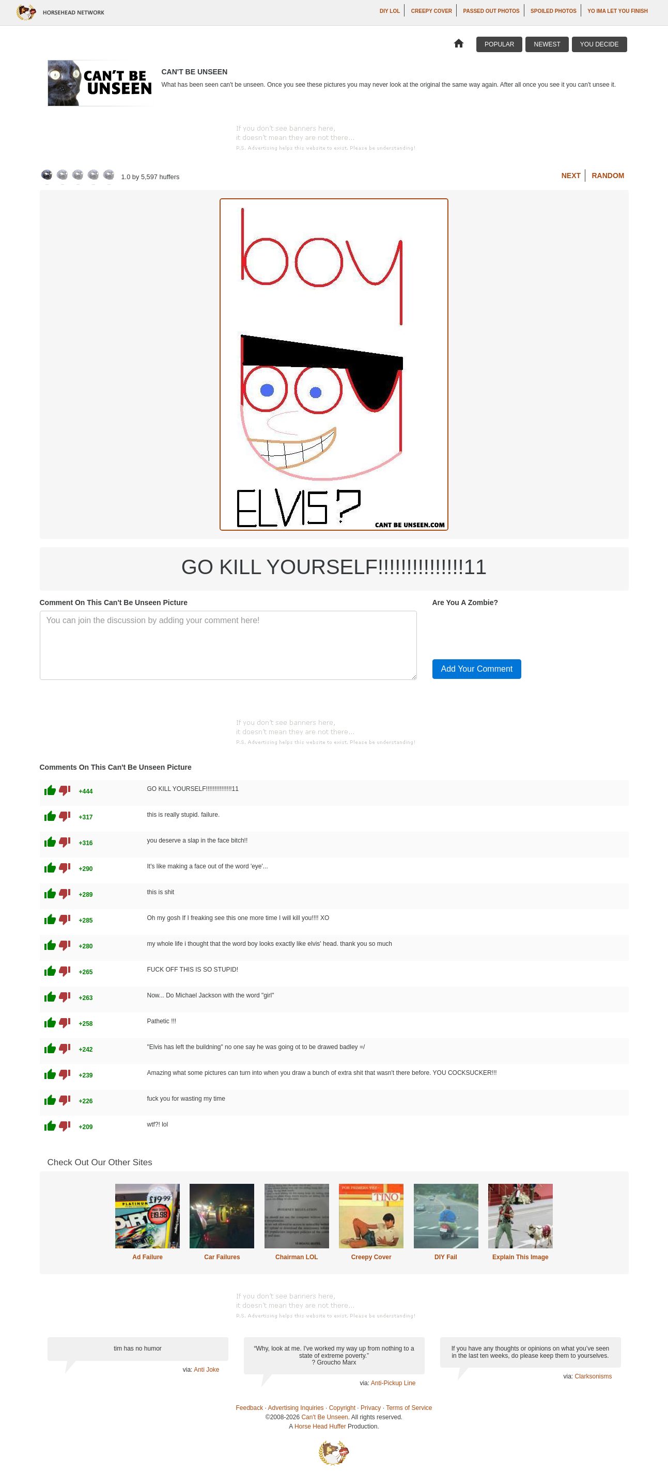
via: (188, 1369)
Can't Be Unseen (324, 1417)
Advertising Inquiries (296, 1407)
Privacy (371, 1407)
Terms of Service (409, 1407)
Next (571, 175)
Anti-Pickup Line (393, 1383)
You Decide (599, 44)
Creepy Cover (431, 11)
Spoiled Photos (554, 11)
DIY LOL (390, 11)
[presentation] (510, 631)
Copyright (342, 1407)
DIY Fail (445, 1257)
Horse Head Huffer (320, 1426)
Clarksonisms (593, 1376)
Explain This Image (520, 1257)
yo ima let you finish (617, 11)
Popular (499, 44)
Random (608, 175)
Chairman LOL (296, 1257)
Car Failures (222, 1257)
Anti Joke (206, 1369)
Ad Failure (147, 1257)
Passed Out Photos (491, 11)
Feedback (249, 1407)
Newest (547, 44)
